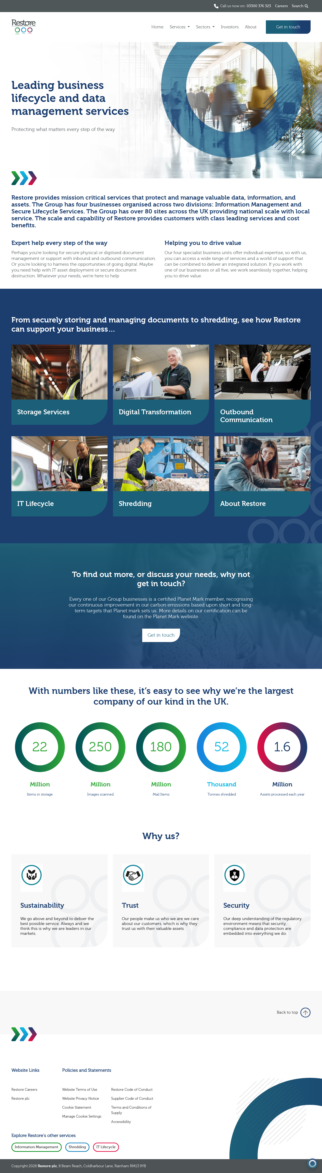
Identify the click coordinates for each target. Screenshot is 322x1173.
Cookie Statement (76, 1108)
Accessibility (121, 1122)
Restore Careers (24, 1090)
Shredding (77, 1147)
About (250, 27)
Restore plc (20, 1099)
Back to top (294, 1012)
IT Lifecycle (106, 1147)
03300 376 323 (259, 6)
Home (157, 27)
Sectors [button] (203, 27)
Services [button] (178, 27)
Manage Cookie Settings (81, 1116)
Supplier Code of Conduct (132, 1099)
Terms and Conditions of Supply (131, 1110)
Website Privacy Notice (80, 1099)
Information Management (36, 1147)
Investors (230, 27)
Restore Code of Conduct (132, 1090)
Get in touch (288, 27)
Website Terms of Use (79, 1090)
